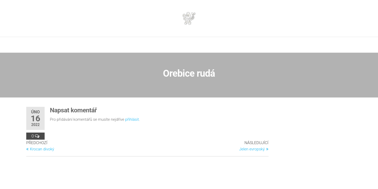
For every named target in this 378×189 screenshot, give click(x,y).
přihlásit (132, 119)
